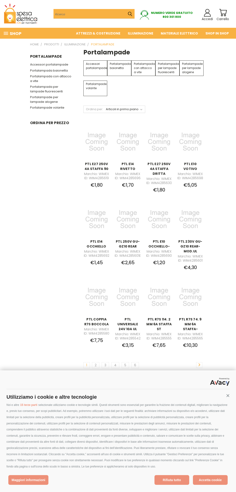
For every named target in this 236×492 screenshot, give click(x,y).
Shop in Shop (217, 33)
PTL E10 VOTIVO (190, 166)
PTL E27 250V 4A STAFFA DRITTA (159, 169)
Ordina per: (94, 109)
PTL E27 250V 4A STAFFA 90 (96, 166)
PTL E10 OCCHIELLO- (159, 244)
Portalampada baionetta (49, 70)
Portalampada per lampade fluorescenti (46, 89)
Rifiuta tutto (172, 480)
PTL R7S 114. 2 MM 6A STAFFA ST (159, 324)
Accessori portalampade (49, 64)
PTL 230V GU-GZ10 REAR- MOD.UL (190, 246)
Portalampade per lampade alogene (44, 99)
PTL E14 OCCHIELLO (96, 244)
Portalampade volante (47, 107)
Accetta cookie (210, 480)
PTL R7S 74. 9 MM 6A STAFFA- (190, 324)
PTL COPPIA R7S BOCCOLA (96, 321)
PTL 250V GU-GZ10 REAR (128, 244)
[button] (228, 395)
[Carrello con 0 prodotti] (223, 13)
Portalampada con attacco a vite (50, 78)
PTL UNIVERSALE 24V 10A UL (127, 324)
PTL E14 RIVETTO (127, 166)
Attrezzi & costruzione (98, 33)
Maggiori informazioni (28, 480)
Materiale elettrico (179, 33)
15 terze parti (28, 405)
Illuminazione (140, 33)
